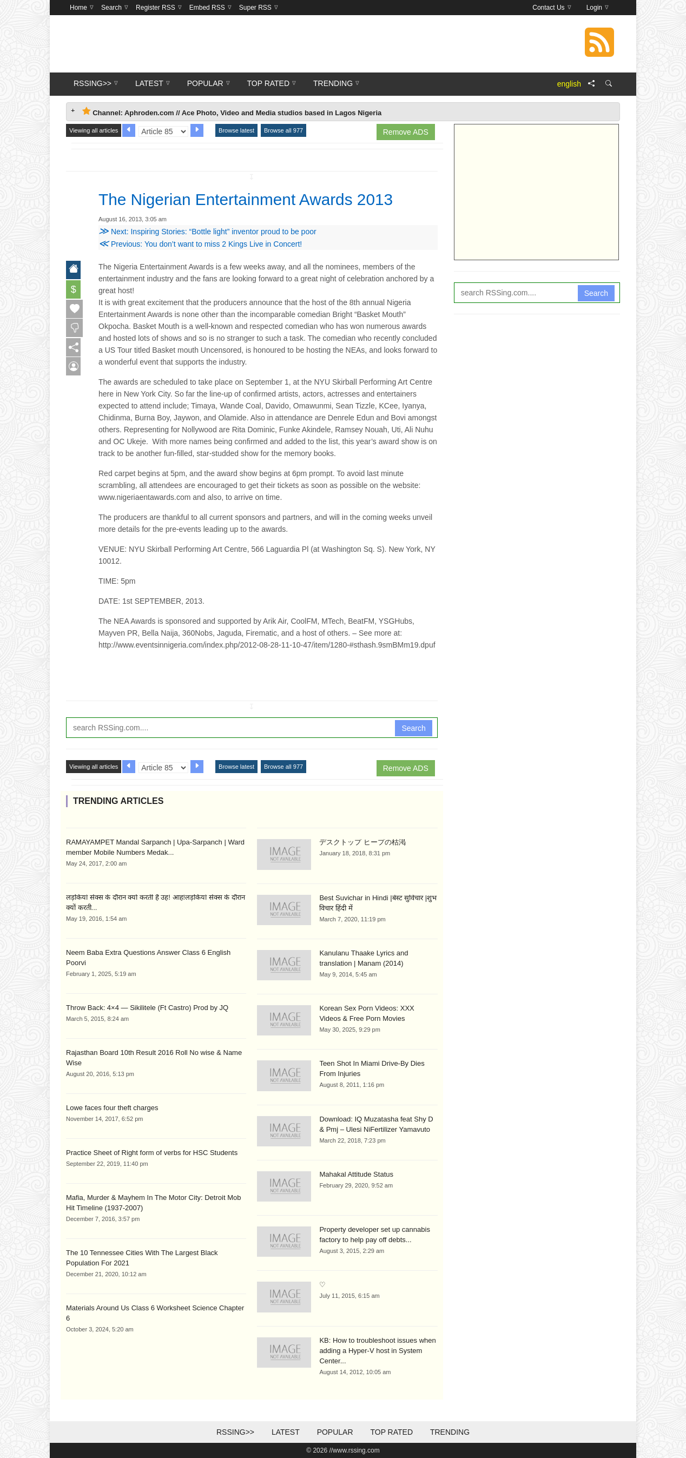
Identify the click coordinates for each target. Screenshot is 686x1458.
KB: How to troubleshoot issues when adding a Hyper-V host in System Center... (377, 1350)
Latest (286, 1432)
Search (413, 728)
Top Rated (391, 1432)
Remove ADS (405, 132)
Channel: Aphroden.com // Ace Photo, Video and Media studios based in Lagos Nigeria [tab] (231, 112)
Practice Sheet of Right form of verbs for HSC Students (152, 1153)
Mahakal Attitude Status (356, 1174)
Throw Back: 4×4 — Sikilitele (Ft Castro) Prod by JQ (147, 1008)
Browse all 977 (283, 130)
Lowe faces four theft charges (112, 1108)
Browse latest (236, 130)
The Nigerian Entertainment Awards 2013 (256, 199)
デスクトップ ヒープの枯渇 (362, 842)
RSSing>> (235, 1432)
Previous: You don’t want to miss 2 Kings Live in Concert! (200, 244)
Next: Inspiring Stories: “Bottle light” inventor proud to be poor (207, 231)
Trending (450, 1432)
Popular (335, 1432)
